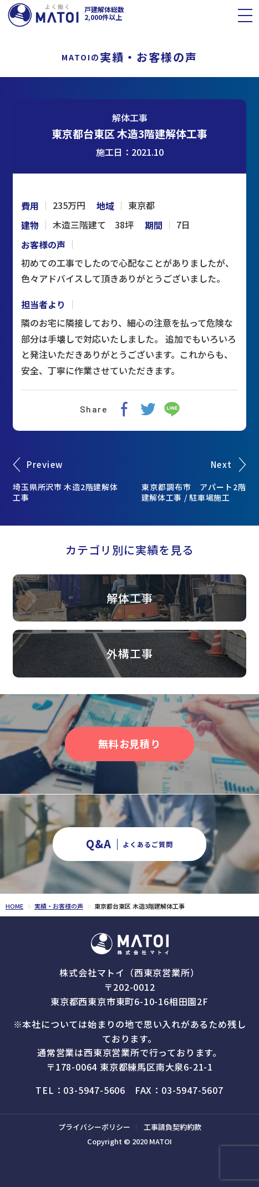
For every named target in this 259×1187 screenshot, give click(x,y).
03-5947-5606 (94, 1090)
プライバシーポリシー (94, 1127)
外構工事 (129, 653)
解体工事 (130, 117)
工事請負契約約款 (172, 1127)
